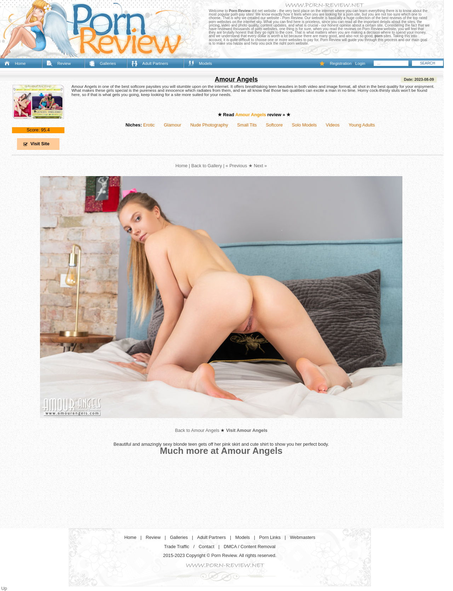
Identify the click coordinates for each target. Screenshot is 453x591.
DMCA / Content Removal (250, 546)
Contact (206, 546)
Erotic (149, 125)
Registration (340, 63)
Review (64, 63)
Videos (333, 125)
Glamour (172, 125)
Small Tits (247, 125)
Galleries (108, 63)
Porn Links (269, 537)
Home (20, 63)
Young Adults (362, 125)
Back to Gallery (206, 165)
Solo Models (304, 125)
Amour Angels (236, 79)
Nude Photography (209, 125)
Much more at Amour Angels (221, 451)
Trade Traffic (176, 546)
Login (360, 63)
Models (205, 63)
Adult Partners (155, 63)
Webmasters (302, 537)
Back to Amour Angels (197, 430)
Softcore (274, 125)
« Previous (236, 165)
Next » (260, 165)
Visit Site (40, 143)
